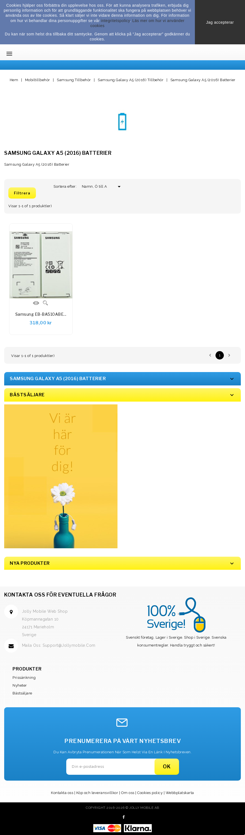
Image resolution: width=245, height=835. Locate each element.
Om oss (127, 793)
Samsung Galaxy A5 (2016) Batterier (58, 378)
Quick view (45, 303)
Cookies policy (150, 793)
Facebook (123, 817)
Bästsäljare (22, 693)
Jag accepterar (220, 22)
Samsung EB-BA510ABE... (41, 314)
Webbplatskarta (180, 793)
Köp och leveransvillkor (97, 793)
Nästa (229, 355)
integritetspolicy (115, 20)
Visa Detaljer (36, 303)
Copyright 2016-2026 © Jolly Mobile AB (122, 808)
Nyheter (20, 685)
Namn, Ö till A (96, 186)
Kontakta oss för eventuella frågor (60, 595)
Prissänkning (24, 677)
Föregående (210, 355)
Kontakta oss (62, 793)
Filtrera (22, 193)
